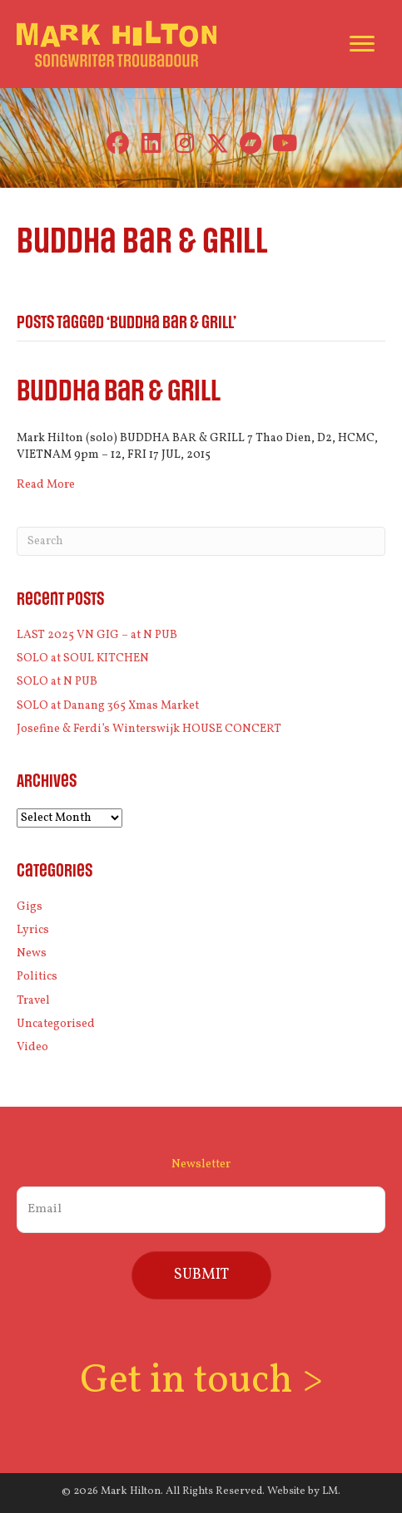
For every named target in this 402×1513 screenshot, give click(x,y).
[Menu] (362, 44)
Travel (33, 1001)
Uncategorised (56, 1024)
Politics (37, 977)
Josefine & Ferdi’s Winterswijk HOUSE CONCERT (149, 729)
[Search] (201, 541)
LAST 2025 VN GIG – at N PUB (97, 635)
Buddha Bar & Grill (119, 392)
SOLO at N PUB (57, 682)
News (32, 953)
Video (32, 1047)
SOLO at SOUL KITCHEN (83, 658)
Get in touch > (201, 1381)
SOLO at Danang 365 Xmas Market (108, 706)
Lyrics (33, 930)
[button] (117, 143)
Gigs (29, 907)
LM (330, 1491)
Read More (46, 485)
